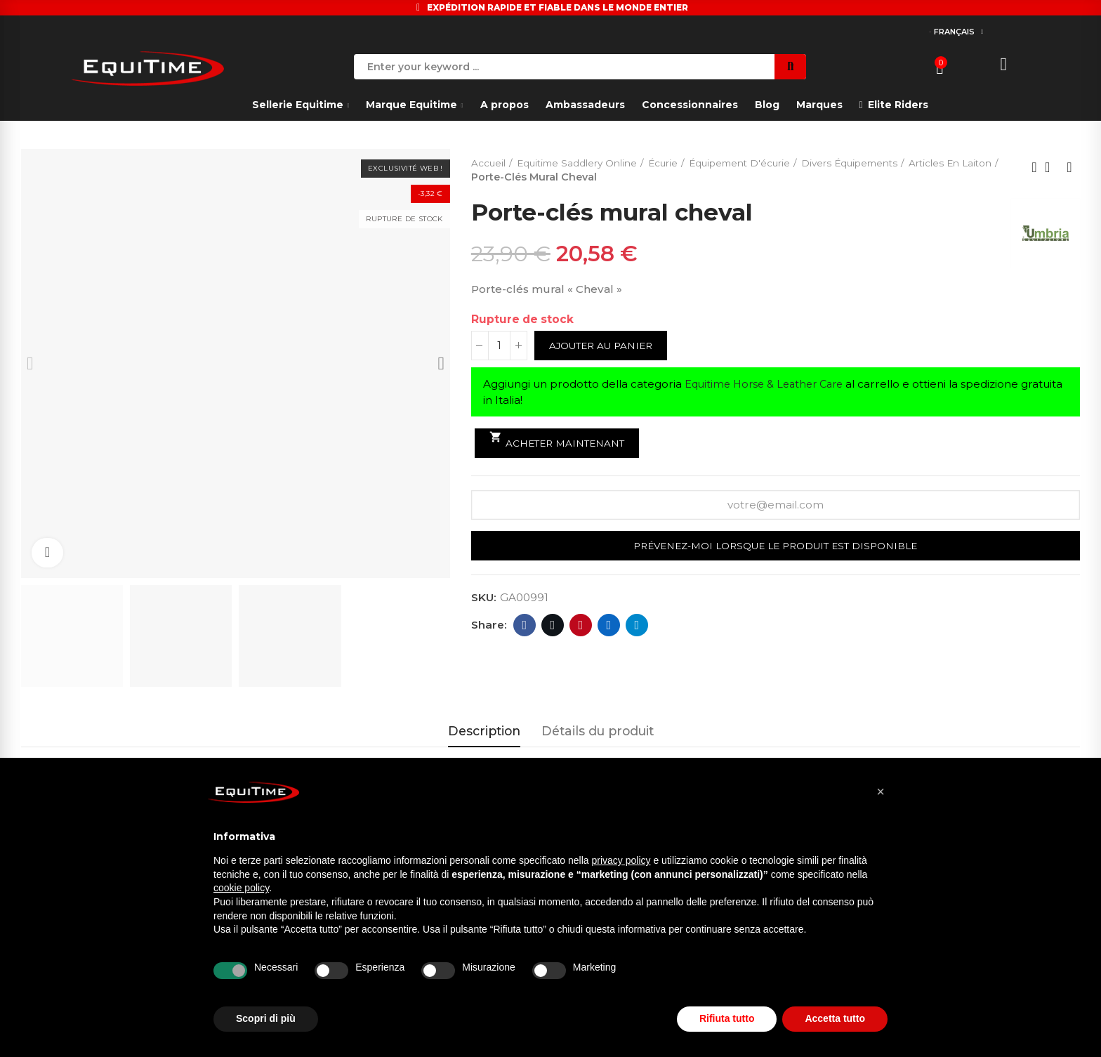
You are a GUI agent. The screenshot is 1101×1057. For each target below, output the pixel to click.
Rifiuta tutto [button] (727, 1018)
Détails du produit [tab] (597, 730)
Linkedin (609, 626)
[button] (880, 791)
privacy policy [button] (621, 860)
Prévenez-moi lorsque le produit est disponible (775, 547)
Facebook (524, 626)
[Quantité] (499, 346)
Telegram (637, 626)
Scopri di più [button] (266, 1018)
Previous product (1034, 167)
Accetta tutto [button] (835, 1018)
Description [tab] (484, 730)
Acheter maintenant (559, 440)
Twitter (552, 626)
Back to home (1052, 167)
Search (790, 66)
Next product (1069, 167)
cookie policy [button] (241, 887)
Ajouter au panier (604, 346)
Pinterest (581, 626)
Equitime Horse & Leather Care (769, 384)
